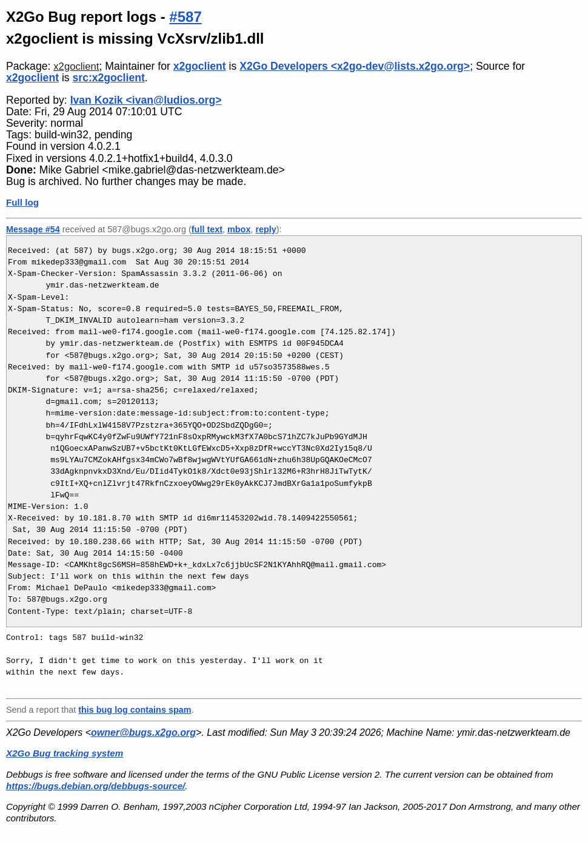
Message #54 (33, 229)
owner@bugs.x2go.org (143, 732)
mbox (238, 229)
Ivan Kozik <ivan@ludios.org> (146, 100)
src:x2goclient (109, 78)
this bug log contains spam (134, 710)
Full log (22, 202)
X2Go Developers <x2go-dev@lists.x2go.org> (354, 66)
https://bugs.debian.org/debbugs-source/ (95, 786)
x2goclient (76, 66)
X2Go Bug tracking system (64, 753)
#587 (185, 16)
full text (207, 229)
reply (265, 229)
